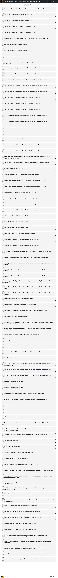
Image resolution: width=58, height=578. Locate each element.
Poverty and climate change (30, 359)
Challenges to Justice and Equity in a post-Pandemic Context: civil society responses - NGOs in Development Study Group (30, 430)
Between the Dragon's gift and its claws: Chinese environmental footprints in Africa (30, 10)
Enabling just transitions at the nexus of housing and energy (30, 235)
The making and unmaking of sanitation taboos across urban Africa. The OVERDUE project (30, 424)
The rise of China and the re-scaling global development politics (30, 28)
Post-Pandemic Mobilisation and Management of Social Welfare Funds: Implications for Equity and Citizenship (30, 542)
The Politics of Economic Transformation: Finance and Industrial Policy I (30, 406)
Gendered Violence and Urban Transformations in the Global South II (30, 140)
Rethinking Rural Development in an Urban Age (30, 318)
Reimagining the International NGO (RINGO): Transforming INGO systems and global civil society (30, 471)
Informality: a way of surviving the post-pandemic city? (30, 16)
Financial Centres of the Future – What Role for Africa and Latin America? (30, 513)
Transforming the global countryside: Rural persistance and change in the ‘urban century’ (30, 436)
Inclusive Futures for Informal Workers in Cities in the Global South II (30, 247)
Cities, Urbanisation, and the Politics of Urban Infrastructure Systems (30, 205)
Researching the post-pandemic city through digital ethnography (30, 193)
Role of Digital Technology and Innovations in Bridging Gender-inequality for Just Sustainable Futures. (30, 282)
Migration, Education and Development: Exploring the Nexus (30, 341)
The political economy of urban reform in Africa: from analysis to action (30, 99)
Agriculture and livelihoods (30, 442)
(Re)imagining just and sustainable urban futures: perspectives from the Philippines (30, 554)
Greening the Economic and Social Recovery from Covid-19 (30, 300)
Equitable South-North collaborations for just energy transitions (30, 306)
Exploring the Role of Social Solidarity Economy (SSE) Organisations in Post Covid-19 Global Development (30, 63)
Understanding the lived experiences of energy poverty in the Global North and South (30, 117)
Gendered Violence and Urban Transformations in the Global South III (30, 146)
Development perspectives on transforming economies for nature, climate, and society (30, 258)
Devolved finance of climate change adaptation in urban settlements (30, 335)
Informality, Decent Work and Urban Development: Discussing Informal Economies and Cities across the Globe (30, 365)
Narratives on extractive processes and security (30, 460)
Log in (26, 5)
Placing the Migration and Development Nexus (30, 223)
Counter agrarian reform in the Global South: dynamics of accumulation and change (30, 182)
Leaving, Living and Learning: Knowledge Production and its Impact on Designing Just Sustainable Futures (30, 264)
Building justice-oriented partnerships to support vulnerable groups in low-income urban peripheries (30, 40)
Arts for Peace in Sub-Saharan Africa (30, 57)
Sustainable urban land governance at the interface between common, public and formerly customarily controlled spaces (30, 158)
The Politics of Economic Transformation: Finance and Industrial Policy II (30, 412)
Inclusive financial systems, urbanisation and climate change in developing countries (30, 400)
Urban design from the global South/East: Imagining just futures (30, 507)
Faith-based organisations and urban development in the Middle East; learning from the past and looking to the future (30, 489)
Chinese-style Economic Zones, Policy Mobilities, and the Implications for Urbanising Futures (30, 353)
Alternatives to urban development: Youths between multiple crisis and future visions (30, 81)
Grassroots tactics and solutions (30, 448)
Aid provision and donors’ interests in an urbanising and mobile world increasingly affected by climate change (30, 329)
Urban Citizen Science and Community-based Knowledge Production (30, 495)
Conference (48, 1)
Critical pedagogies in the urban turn (30, 170)
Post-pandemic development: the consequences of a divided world (30, 466)
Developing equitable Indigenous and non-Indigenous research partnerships (30, 69)
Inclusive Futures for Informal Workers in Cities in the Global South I (30, 241)
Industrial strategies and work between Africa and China (30, 454)
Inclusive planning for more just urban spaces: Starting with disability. (30, 176)
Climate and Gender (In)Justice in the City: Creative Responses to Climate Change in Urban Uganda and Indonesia (30, 483)
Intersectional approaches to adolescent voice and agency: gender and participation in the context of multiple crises (30, 501)
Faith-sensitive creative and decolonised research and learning (30, 525)
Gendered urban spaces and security (30, 383)
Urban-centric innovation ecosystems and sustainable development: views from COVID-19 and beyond (30, 253)
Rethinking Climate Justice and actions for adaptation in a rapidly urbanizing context (30, 312)
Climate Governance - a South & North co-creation (30, 418)
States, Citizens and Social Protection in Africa (30, 46)
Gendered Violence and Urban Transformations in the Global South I (30, 134)
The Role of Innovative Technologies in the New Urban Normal (30, 560)
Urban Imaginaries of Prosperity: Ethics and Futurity (30, 128)
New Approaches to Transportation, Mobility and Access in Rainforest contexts (30, 395)
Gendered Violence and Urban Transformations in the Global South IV (30, 152)
